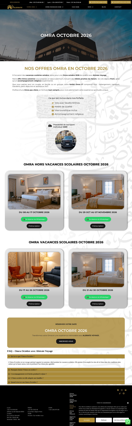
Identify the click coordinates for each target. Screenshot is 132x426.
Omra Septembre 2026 (78, 397)
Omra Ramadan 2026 (77, 394)
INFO (91, 7)
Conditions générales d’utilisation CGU (52, 424)
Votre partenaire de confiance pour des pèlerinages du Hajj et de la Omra (66, 421)
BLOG (104, 7)
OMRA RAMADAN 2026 (54, 7)
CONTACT (118, 7)
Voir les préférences (121, 420)
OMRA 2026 (32, 7)
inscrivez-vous (66, 342)
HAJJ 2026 (76, 7)
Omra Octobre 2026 (77, 400)
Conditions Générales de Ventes (21, 424)
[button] (128, 403)
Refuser (104, 420)
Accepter (87, 420)
